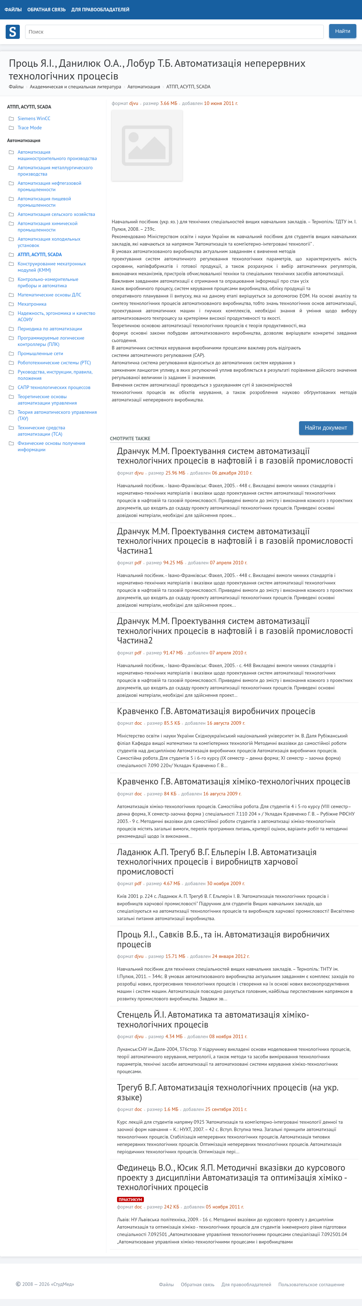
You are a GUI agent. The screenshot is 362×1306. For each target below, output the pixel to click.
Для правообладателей (100, 9)
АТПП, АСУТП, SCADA (189, 86)
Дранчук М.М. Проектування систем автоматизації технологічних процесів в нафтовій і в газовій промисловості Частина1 (235, 540)
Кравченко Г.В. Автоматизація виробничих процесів (216, 711)
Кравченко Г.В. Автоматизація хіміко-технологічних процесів (233, 781)
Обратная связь (47, 9)
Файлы (13, 9)
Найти (342, 31)
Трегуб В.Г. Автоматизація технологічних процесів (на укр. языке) (227, 1092)
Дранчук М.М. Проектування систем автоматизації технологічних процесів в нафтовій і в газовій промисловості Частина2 (235, 630)
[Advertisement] (271, 159)
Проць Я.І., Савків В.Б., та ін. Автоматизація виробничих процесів (223, 939)
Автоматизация (144, 86)
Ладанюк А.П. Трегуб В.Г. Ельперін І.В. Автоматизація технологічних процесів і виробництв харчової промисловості (217, 861)
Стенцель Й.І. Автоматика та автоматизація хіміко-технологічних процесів (213, 1019)
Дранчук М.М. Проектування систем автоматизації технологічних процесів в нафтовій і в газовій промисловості (235, 455)
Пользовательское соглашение (311, 1284)
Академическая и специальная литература (75, 86)
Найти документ (326, 428)
